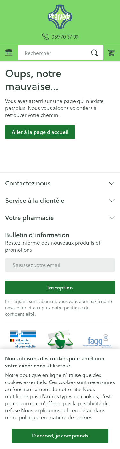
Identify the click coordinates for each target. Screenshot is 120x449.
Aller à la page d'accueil (40, 132)
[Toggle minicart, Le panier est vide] (111, 53)
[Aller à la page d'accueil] (60, 16)
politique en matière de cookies (55, 417)
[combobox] (60, 52)
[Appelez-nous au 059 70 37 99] (60, 36)
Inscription (60, 287)
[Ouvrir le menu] (9, 52)
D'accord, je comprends (60, 435)
